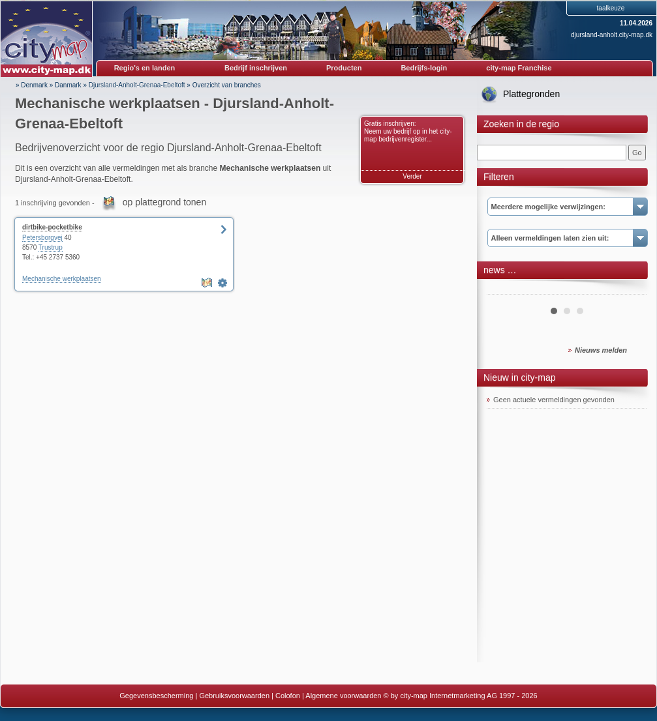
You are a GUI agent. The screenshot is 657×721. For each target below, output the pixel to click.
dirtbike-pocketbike (52, 227)
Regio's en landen (145, 68)
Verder (412, 176)
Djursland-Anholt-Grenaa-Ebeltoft (137, 85)
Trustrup (50, 247)
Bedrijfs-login (424, 68)
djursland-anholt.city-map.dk (611, 34)
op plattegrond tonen (164, 202)
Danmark (68, 85)
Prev (503, 289)
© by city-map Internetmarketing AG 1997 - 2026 (461, 695)
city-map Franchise (518, 68)
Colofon (287, 695)
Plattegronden (531, 94)
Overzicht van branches (226, 85)
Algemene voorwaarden (343, 695)
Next (629, 289)
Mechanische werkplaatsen (61, 278)
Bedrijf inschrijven (255, 68)
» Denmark (32, 85)
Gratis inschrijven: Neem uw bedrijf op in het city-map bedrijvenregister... (408, 131)
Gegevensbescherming (156, 695)
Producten (343, 68)
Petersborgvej (42, 237)
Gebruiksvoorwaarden (234, 695)
